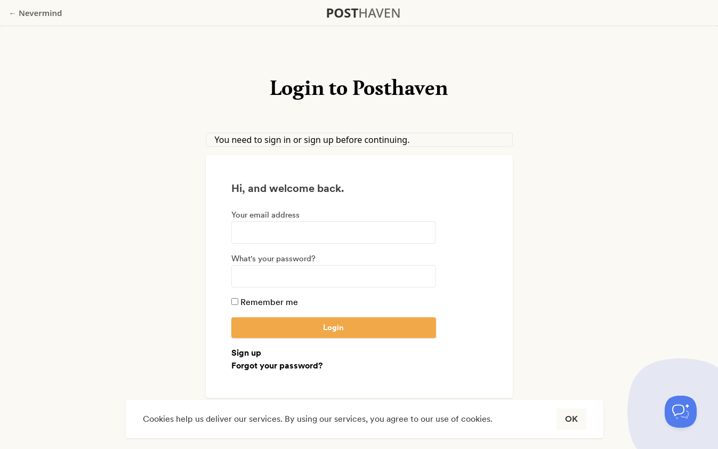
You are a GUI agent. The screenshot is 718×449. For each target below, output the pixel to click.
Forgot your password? (276, 365)
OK (571, 419)
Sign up (246, 353)
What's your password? (273, 258)
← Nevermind (35, 12)
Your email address (265, 215)
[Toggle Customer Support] (681, 412)
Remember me (264, 302)
